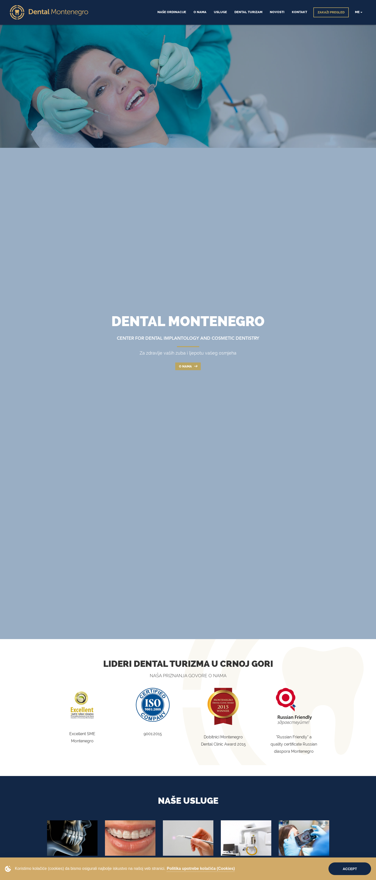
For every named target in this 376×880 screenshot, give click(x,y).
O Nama (200, 12)
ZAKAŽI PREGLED (331, 12)
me (358, 12)
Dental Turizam (248, 12)
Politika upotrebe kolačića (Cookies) (201, 868)
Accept (350, 869)
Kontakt (299, 12)
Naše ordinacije (171, 12)
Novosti (277, 12)
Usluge (220, 12)
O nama (188, 366)
